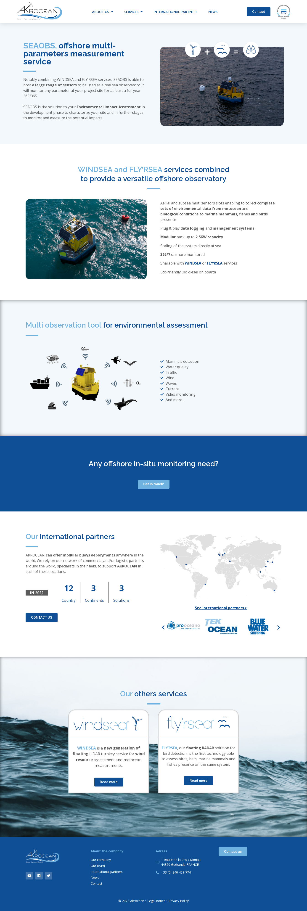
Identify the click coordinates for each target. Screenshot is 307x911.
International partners (175, 11)
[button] (163, 627)
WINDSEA (193, 263)
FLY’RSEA (214, 263)
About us (102, 12)
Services (133, 12)
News (212, 11)
